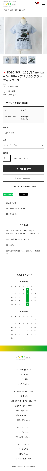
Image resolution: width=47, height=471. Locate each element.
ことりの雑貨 (23, 379)
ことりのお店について (23, 369)
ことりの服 (23, 374)
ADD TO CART (23, 168)
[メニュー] (43, 4)
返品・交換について (23, 410)
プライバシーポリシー (23, 437)
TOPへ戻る (23, 348)
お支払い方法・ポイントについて (23, 401)
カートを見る (23, 449)
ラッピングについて (23, 427)
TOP (5, 10)
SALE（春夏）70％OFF (17, 10)
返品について (11, 203)
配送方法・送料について (23, 406)
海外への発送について (23, 415)
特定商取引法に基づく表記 (16, 208)
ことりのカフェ (23, 384)
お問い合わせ (23, 454)
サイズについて (23, 432)
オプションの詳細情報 (17, 102)
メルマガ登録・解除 (23, 458)
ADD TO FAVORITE (23, 178)
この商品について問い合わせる (23, 186)
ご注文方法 (23, 396)
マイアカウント (23, 444)
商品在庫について (23, 420)
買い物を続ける (12, 214)
